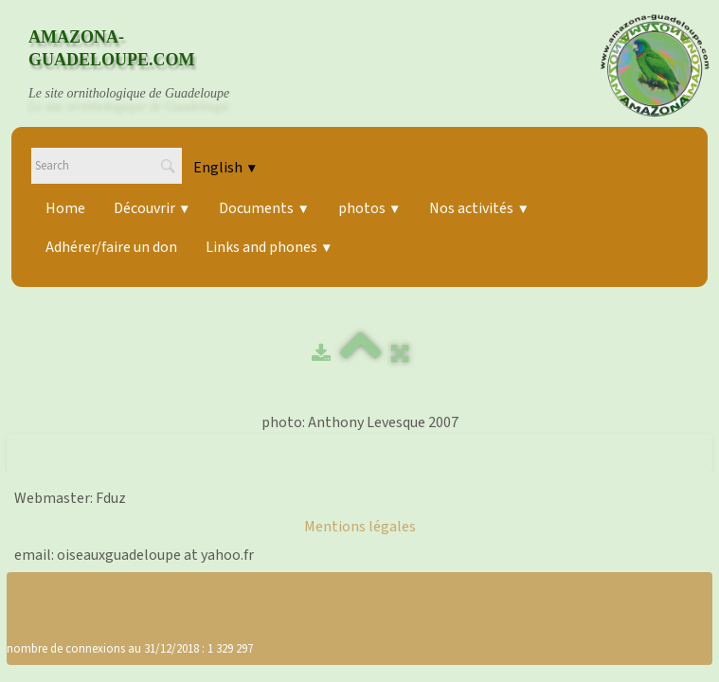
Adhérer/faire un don (111, 247)
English (225, 167)
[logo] (146, 65)
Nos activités (479, 208)
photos (369, 208)
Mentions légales (360, 526)
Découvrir (152, 208)
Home (65, 208)
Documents (264, 208)
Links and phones (269, 247)
